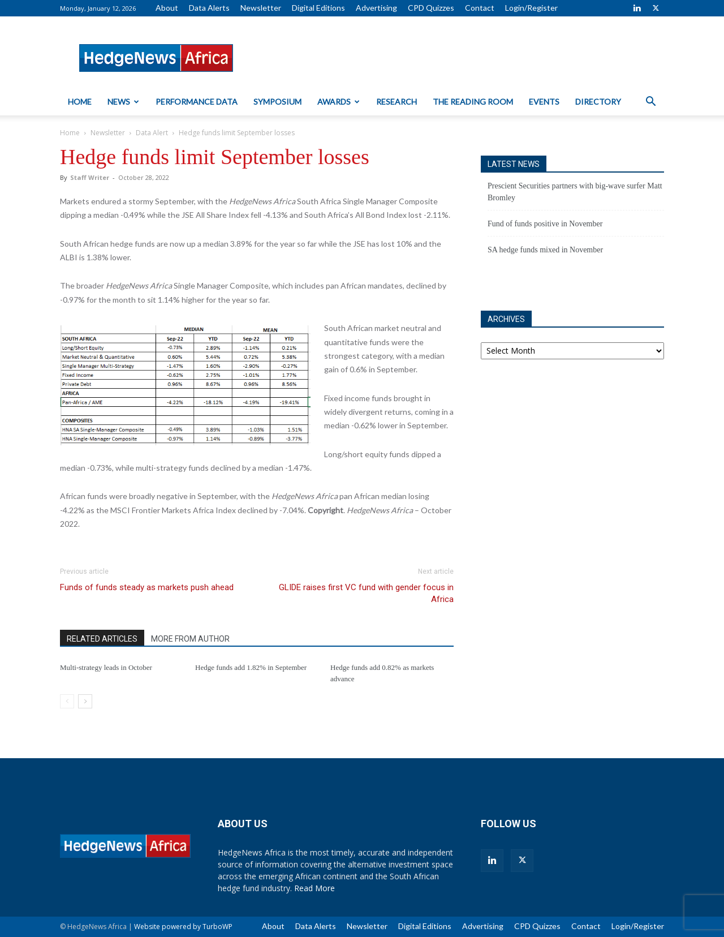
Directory (598, 101)
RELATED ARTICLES (102, 638)
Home (80, 101)
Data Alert (152, 132)
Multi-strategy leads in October (106, 667)
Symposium (277, 101)
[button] (650, 102)
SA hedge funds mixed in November (545, 250)
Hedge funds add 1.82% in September (251, 667)
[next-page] (85, 701)
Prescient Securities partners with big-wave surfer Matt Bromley (575, 192)
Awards (338, 101)
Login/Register (531, 7)
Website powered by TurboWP (183, 926)
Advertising (376, 7)
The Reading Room (473, 101)
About (167, 7)
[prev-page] (67, 701)
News (123, 101)
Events (544, 101)
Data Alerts (209, 7)
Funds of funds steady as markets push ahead (147, 587)
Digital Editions (318, 7)
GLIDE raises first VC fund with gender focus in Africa (366, 593)
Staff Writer (89, 177)
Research (396, 101)
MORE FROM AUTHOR (190, 638)
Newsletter (260, 7)
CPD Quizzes (431, 7)
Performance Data (197, 101)
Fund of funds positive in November (545, 224)
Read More (314, 888)
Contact (479, 7)
